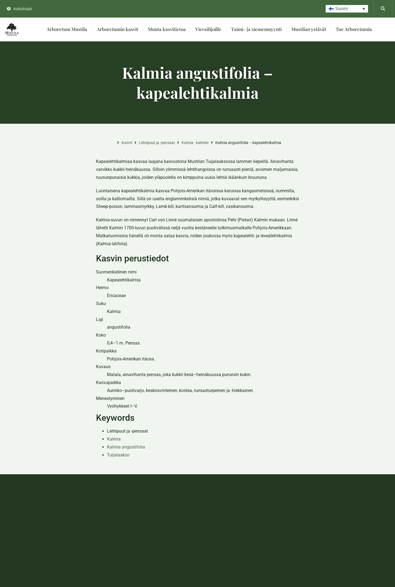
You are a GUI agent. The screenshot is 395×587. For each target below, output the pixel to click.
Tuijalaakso (118, 455)
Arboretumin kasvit (117, 29)
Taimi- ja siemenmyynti (256, 29)
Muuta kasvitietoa (167, 29)
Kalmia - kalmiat (195, 142)
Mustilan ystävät (308, 29)
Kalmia (114, 439)
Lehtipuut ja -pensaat (157, 142)
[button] (347, 9)
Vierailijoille (208, 29)
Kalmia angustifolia (126, 447)
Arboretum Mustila (67, 29)
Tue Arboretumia (354, 29)
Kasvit (127, 142)
